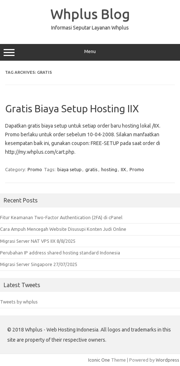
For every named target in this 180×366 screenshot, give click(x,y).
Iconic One (99, 359)
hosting (109, 169)
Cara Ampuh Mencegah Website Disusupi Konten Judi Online (63, 229)
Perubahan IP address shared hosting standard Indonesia (60, 252)
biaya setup (69, 169)
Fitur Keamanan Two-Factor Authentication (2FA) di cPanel (61, 217)
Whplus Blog (90, 13)
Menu (90, 52)
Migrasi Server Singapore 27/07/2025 (38, 264)
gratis (91, 169)
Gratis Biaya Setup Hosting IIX (72, 108)
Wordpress (167, 359)
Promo (35, 169)
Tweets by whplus (19, 301)
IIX (123, 169)
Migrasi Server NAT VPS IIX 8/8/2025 (37, 241)
